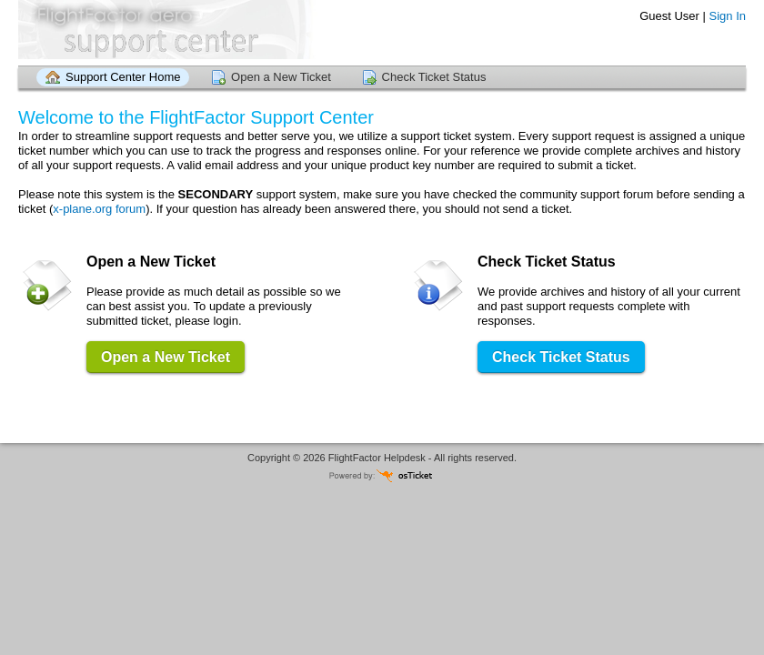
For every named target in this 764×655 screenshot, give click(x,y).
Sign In (727, 16)
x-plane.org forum (99, 209)
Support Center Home (122, 77)
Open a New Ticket (281, 77)
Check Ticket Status (434, 77)
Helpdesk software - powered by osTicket (382, 475)
